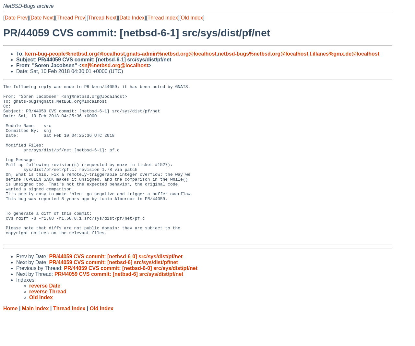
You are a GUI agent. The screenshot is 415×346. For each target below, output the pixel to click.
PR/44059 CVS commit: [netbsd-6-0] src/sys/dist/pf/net (116, 287)
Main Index (35, 339)
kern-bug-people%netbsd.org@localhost (75, 54)
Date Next (41, 17)
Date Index (131, 17)
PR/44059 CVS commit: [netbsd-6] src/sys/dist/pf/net (113, 293)
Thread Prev (71, 17)
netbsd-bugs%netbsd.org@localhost (263, 54)
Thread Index (163, 17)
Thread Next (102, 17)
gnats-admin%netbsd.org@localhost (171, 54)
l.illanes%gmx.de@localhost (344, 54)
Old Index (192, 17)
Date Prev (16, 17)
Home (10, 339)
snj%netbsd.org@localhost (114, 65)
